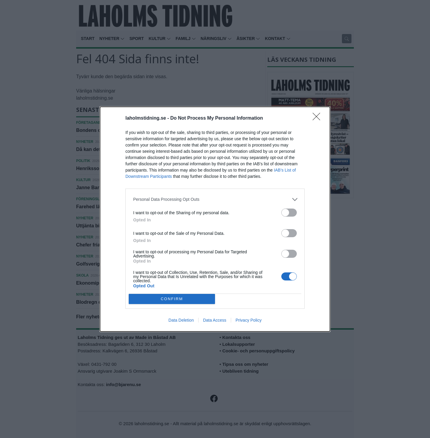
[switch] (289, 213)
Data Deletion (181, 320)
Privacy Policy (249, 320)
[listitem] (215, 199)
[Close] (318, 118)
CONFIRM (172, 299)
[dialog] (215, 219)
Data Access (214, 320)
